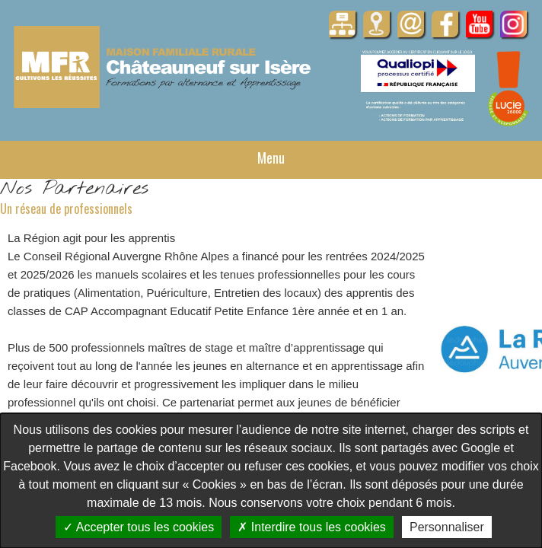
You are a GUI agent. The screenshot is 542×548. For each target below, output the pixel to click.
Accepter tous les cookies (138, 527)
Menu (271, 157)
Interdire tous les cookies (311, 527)
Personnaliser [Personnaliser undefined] (447, 527)
